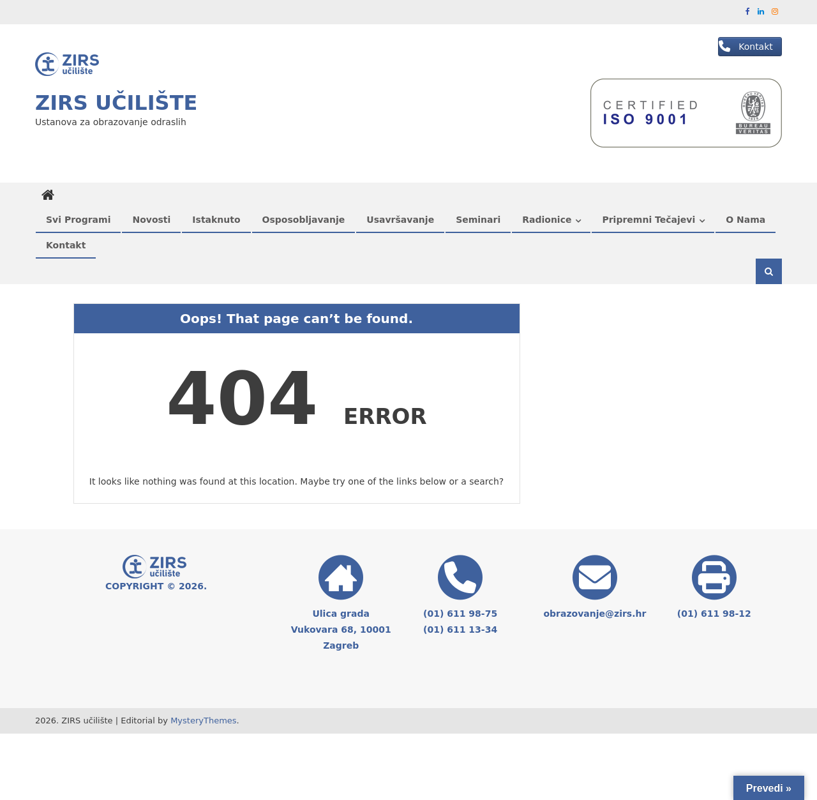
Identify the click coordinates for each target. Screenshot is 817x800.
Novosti (151, 220)
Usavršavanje (400, 220)
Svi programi (78, 220)
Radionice (546, 220)
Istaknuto (216, 220)
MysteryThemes (203, 720)
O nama (745, 220)
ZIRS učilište (116, 103)
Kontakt (66, 245)
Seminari (478, 220)
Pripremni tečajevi (648, 220)
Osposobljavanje (303, 220)
